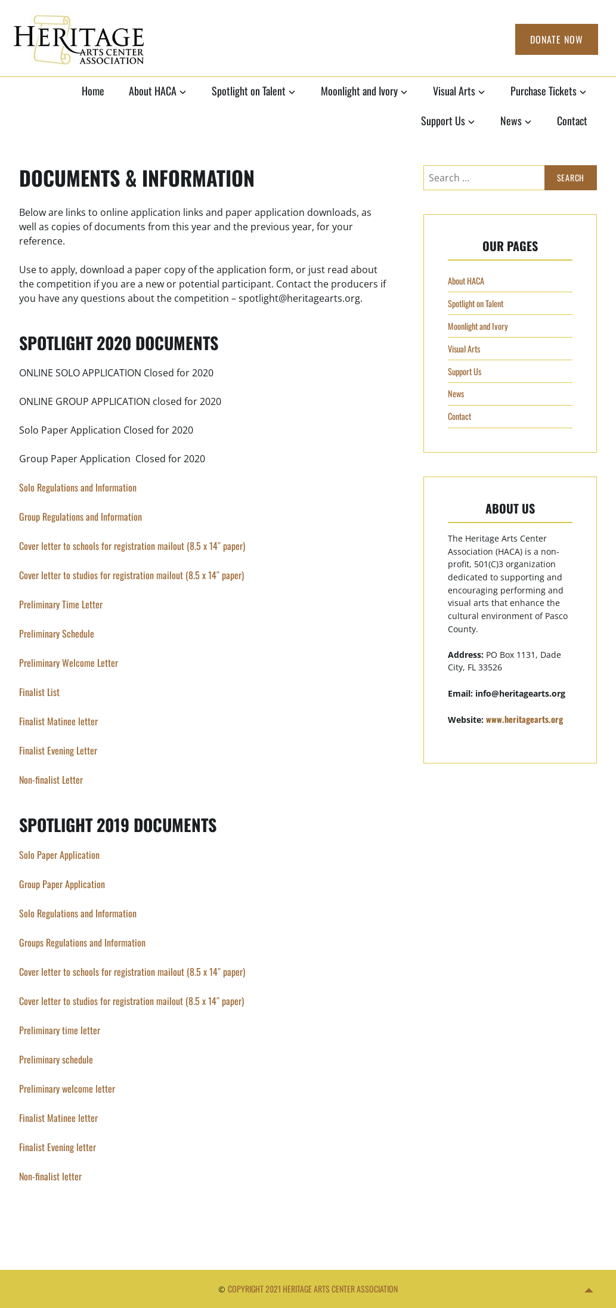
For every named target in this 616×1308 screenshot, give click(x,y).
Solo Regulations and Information (78, 487)
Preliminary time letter (59, 1030)
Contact (572, 120)
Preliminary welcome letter (67, 1088)
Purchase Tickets (543, 90)
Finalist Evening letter (57, 1147)
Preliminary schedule (56, 1059)
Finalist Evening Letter (58, 750)
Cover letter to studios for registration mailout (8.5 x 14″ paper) (132, 575)
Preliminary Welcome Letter (68, 662)
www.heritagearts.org (524, 719)
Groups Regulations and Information (82, 942)
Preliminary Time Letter (61, 604)
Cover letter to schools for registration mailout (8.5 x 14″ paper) (132, 546)
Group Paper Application (62, 884)
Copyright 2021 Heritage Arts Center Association (313, 1288)
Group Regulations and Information (80, 516)
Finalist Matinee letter (58, 721)
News (511, 120)
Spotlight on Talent (249, 90)
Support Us (443, 120)
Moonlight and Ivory (359, 90)
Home (93, 90)
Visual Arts (454, 90)
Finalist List (39, 692)
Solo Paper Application (59, 855)
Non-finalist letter (50, 1176)
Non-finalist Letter (51, 779)
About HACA (153, 90)
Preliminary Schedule (56, 633)
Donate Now (556, 39)
